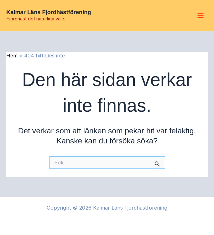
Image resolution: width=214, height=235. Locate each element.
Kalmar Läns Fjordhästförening (48, 12)
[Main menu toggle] (200, 15)
